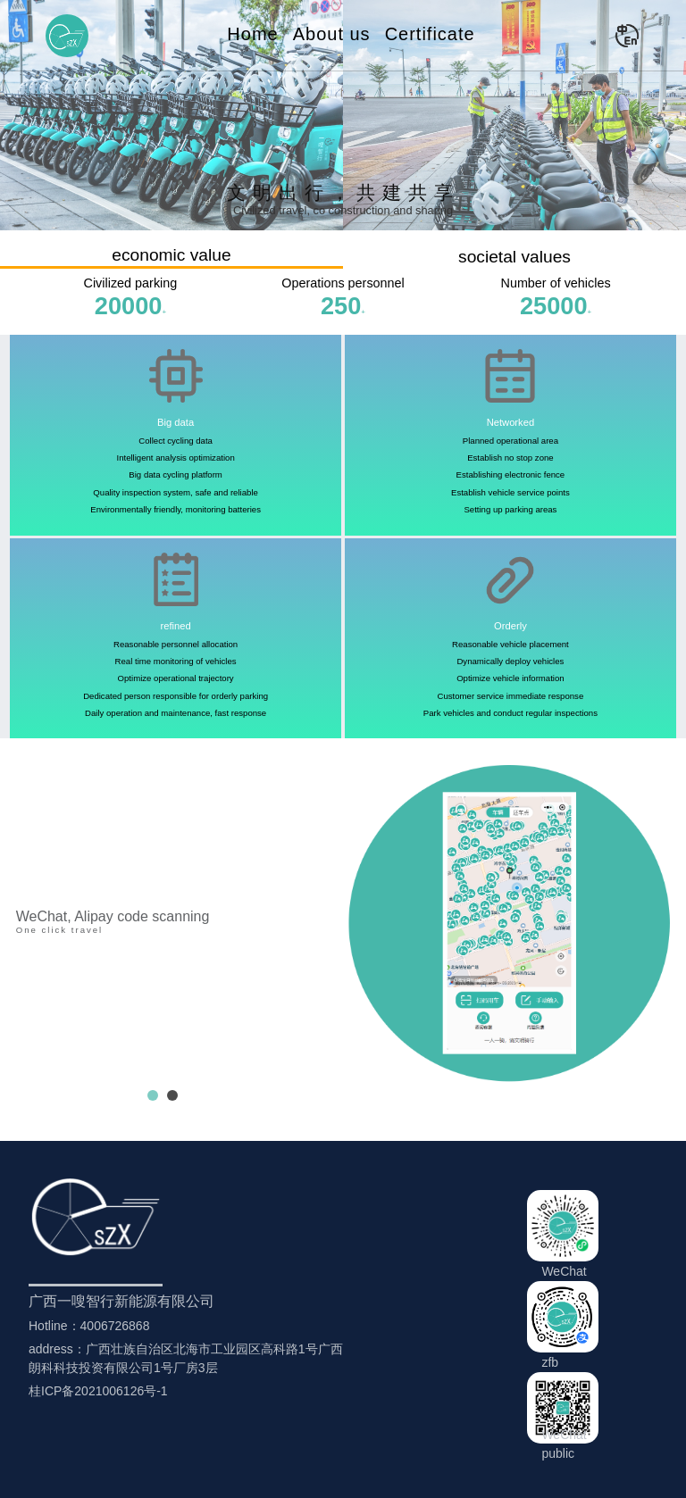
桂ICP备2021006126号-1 (98, 1391)
